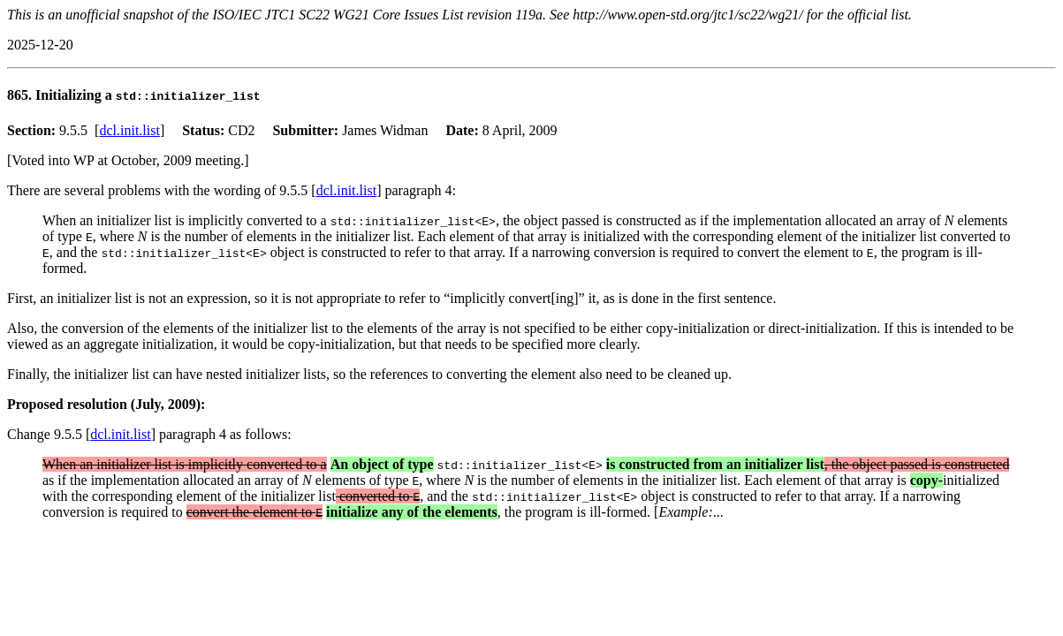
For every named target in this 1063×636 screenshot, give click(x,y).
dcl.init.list (129, 130)
